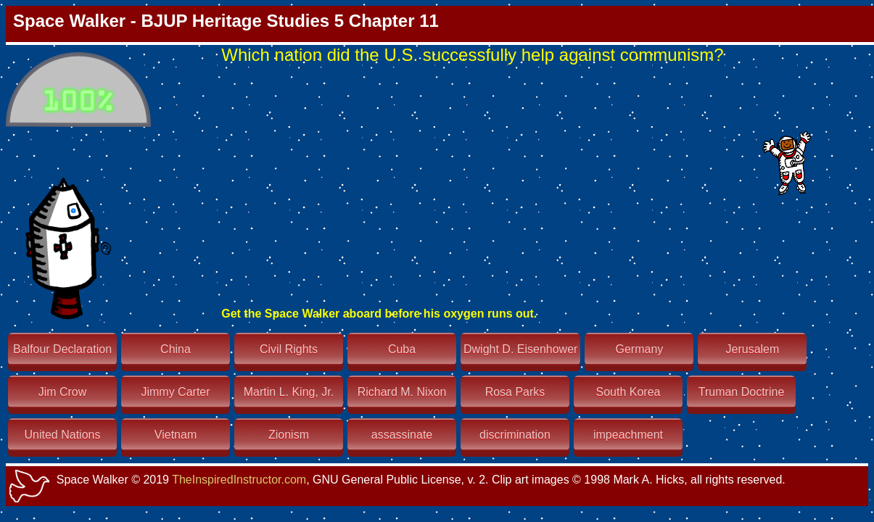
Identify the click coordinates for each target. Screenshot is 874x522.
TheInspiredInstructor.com (239, 479)
